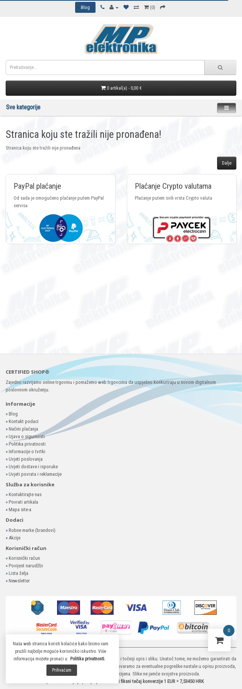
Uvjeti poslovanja (26, 459)
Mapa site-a (20, 509)
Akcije (14, 538)
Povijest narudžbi (26, 565)
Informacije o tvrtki (27, 451)
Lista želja (18, 573)
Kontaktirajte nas (25, 494)
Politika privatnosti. (87, 659)
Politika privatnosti (27, 444)
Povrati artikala (23, 502)
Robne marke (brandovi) (32, 530)
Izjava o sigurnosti (27, 436)
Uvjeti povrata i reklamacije (35, 474)
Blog (13, 414)
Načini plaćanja (23, 429)
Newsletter (19, 581)
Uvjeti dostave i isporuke (33, 466)
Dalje (226, 163)
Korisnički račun (24, 558)
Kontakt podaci (24, 421)
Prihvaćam (61, 670)
